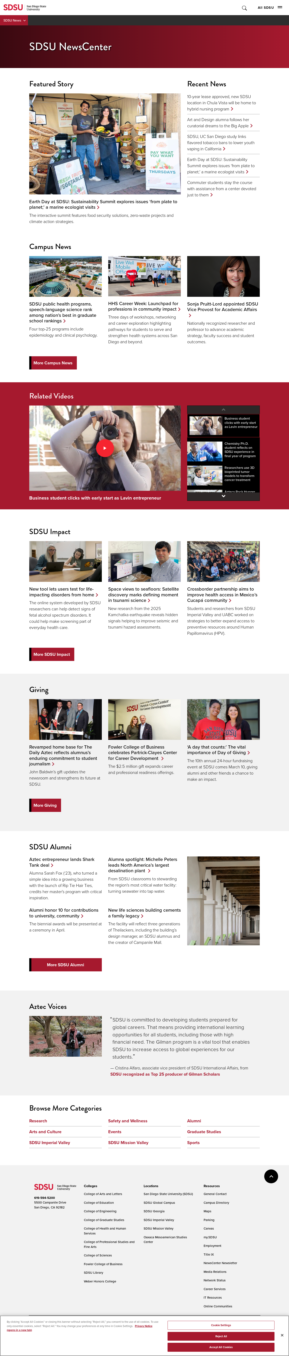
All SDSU (270, 7)
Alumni (194, 1121)
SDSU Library (93, 1272)
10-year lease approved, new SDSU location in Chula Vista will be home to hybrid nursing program (221, 102)
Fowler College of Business (103, 1264)
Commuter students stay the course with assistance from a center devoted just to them (221, 188)
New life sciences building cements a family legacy (144, 913)
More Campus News (53, 363)
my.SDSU (210, 1237)
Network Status (215, 1280)
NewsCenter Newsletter (220, 1263)
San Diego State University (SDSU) (168, 1194)
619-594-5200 (44, 1197)
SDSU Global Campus (159, 1202)
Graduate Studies (204, 1132)
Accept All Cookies (221, 1347)
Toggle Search (244, 7)
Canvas (209, 1228)
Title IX (209, 1254)
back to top (271, 1176)
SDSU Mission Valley (128, 1142)
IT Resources (213, 1297)
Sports (193, 1142)
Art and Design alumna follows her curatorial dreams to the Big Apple (218, 122)
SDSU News (12, 20)
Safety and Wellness (127, 1121)
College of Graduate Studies (104, 1220)
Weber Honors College (100, 1281)
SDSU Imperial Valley (49, 1142)
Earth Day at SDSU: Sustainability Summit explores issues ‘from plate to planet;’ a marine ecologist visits (221, 165)
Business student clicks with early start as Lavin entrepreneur (95, 497)
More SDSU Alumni (65, 965)
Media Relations (215, 1271)
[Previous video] (223, 410)
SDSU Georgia (154, 1211)
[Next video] (223, 496)
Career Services (215, 1289)
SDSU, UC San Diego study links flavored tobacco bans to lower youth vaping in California (221, 142)
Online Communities (218, 1306)
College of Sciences (98, 1255)
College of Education (99, 1202)
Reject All (221, 1336)
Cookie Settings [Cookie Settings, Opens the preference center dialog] (221, 1325)
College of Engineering (100, 1211)
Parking (209, 1220)
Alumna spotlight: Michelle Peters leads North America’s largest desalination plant (142, 865)
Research (38, 1121)
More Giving (45, 805)
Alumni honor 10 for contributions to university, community (63, 913)
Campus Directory (216, 1202)
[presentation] (90, 1186)
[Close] (282, 1335)
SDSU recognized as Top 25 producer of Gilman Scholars (165, 1074)
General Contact (215, 1194)
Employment (212, 1245)
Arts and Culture (45, 1132)
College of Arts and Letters (103, 1194)
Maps (207, 1211)
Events (114, 1132)
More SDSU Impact (52, 654)
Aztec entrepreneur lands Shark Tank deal (61, 862)
